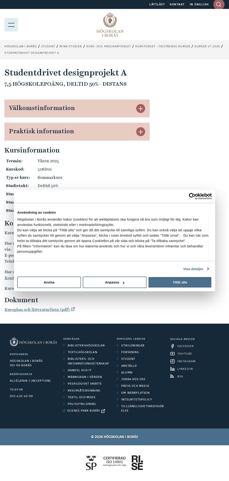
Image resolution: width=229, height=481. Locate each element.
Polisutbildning (82, 404)
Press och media (135, 386)
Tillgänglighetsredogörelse (142, 408)
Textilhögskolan (82, 352)
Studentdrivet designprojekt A (31, 53)
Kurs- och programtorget (108, 46)
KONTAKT (177, 4)
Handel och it (80, 370)
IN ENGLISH (199, 4)
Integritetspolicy (136, 399)
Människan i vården (85, 377)
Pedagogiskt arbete (85, 383)
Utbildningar (132, 345)
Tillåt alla (180, 282)
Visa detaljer (193, 269)
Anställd (129, 366)
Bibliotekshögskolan (86, 345)
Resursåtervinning (84, 390)
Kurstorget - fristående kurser (162, 46)
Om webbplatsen (135, 393)
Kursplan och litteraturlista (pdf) (37, 309)
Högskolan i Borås (20, 46)
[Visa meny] (11, 24)
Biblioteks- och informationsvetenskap (88, 361)
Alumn (126, 372)
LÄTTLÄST (157, 4)
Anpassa (114, 282)
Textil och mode (82, 397)
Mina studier (70, 46)
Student (48, 46)
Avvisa (49, 282)
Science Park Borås (83, 410)
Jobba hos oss (133, 379)
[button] (140, 108)
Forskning (130, 352)
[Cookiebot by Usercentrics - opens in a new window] (192, 196)
